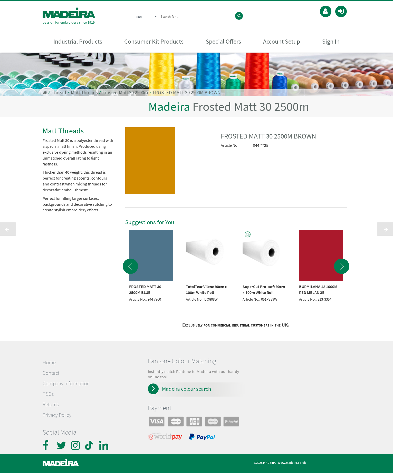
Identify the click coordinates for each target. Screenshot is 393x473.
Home (49, 362)
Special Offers (223, 41)
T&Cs (48, 394)
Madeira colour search (186, 388)
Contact (51, 373)
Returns (51, 404)
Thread (59, 92)
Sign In (331, 41)
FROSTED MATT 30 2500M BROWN (187, 92)
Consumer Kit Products (154, 41)
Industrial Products (77, 41)
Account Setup (281, 41)
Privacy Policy (57, 415)
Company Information (66, 383)
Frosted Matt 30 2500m (125, 92)
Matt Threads (84, 92)
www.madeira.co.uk (292, 463)
